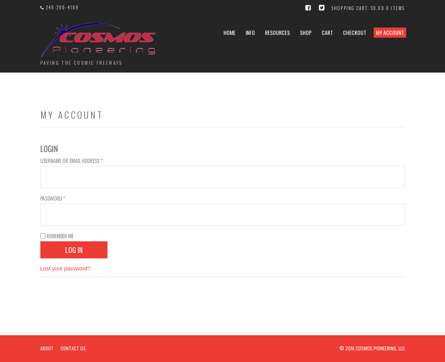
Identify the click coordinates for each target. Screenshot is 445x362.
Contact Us (73, 348)
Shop (306, 32)
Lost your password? (65, 268)
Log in (74, 250)
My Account (390, 32)
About (47, 348)
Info (250, 32)
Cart (327, 32)
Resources (277, 32)
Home (229, 32)
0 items (395, 8)
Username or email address (71, 160)
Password (52, 198)
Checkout (354, 32)
